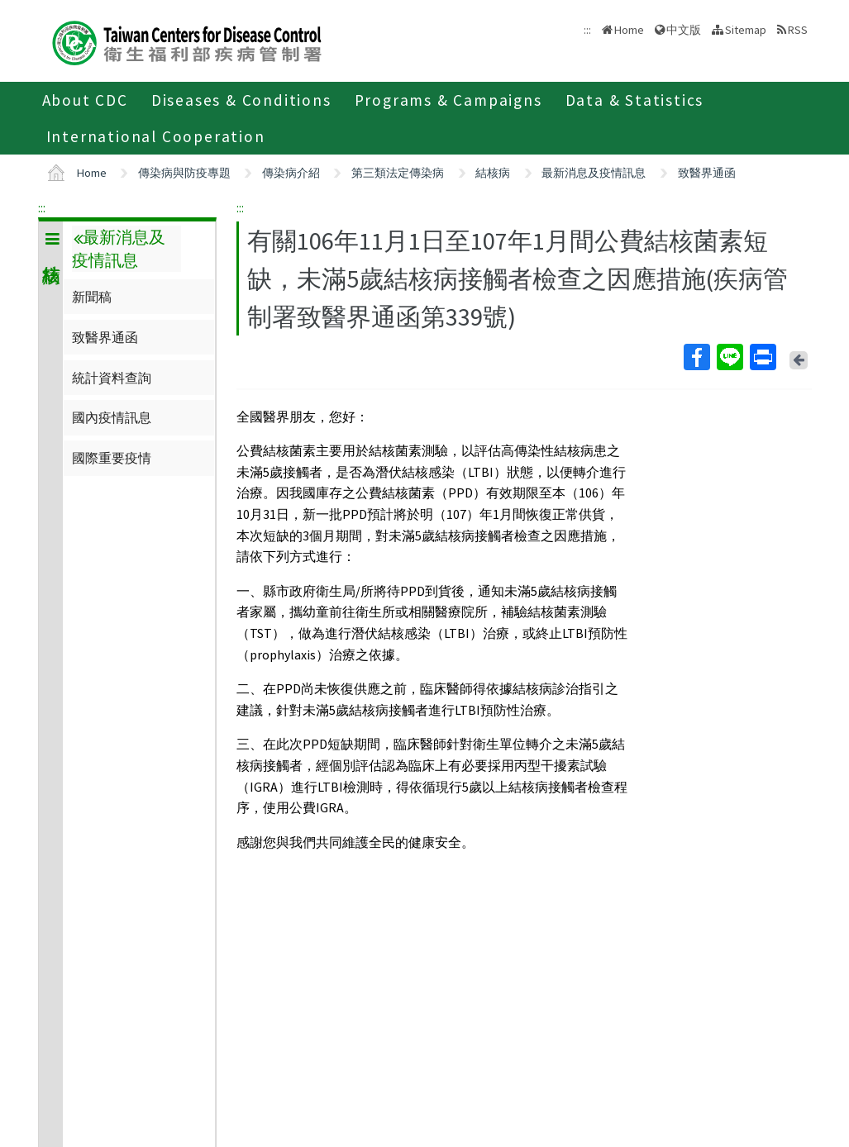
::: (41, 207)
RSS (798, 29)
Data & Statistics (634, 100)
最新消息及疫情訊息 (593, 172)
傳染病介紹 (291, 172)
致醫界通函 (707, 172)
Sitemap (745, 29)
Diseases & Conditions (241, 100)
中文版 (683, 29)
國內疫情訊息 (111, 417)
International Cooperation (155, 136)
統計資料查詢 (111, 377)
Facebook (696, 357)
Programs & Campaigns (448, 100)
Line (729, 357)
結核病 (492, 172)
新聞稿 (92, 296)
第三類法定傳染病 (397, 172)
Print (762, 357)
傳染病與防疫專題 (184, 172)
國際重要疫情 (111, 458)
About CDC (85, 100)
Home (629, 29)
